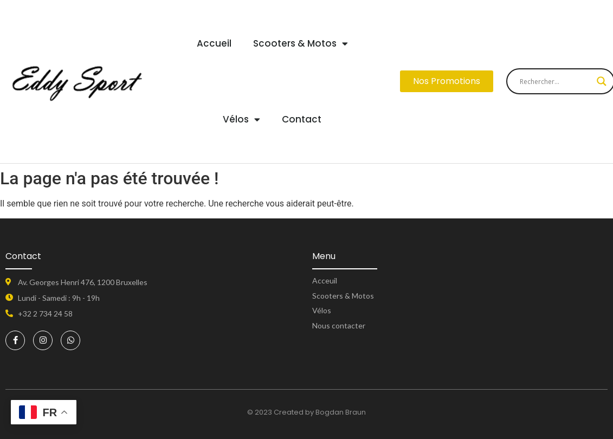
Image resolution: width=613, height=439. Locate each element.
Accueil (214, 43)
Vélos (241, 119)
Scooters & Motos (300, 44)
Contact (301, 119)
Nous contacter (338, 325)
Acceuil (324, 280)
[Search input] (555, 81)
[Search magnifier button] (601, 81)
